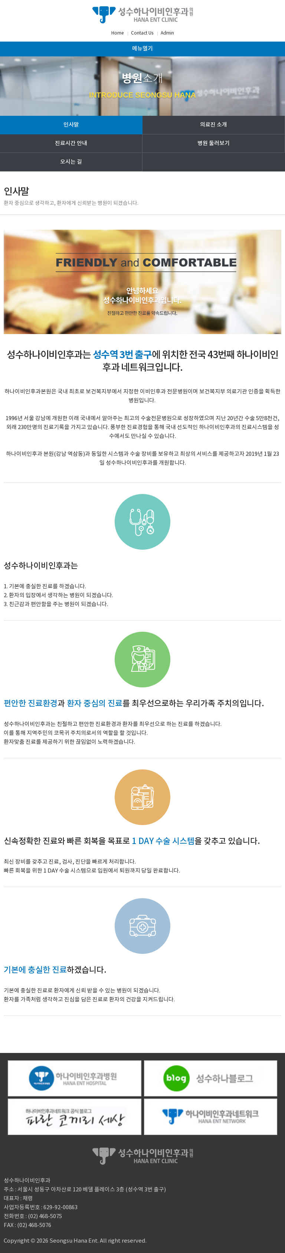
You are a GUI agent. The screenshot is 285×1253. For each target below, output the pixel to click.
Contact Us (142, 33)
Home (117, 33)
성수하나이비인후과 (142, 15)
